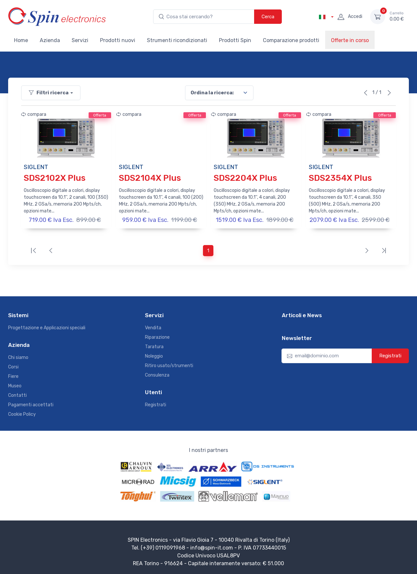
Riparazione (157, 335)
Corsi (13, 365)
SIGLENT (36, 167)
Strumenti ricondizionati (177, 40)
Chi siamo (18, 356)
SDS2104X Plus (150, 178)
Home (21, 40)
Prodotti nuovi (117, 40)
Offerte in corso (350, 40)
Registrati (155, 403)
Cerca (268, 17)
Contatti (17, 394)
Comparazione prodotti (291, 40)
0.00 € (397, 16)
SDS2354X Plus (340, 178)
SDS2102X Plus (54, 178)
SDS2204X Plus (245, 178)
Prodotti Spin (235, 40)
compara (33, 114)
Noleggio (154, 354)
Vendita (153, 326)
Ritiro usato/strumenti (169, 364)
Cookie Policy (22, 413)
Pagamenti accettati (30, 403)
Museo (15, 384)
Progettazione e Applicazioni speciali (46, 326)
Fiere (13, 375)
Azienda (50, 40)
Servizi (80, 40)
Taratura (154, 345)
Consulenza (157, 373)
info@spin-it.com (211, 546)
